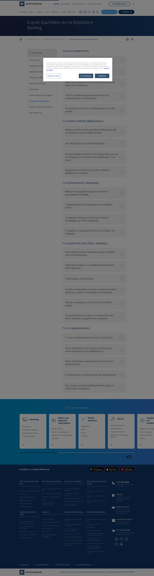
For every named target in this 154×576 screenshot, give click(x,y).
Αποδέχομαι (102, 76)
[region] (78, 70)
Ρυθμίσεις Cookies (53, 76)
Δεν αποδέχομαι (86, 76)
